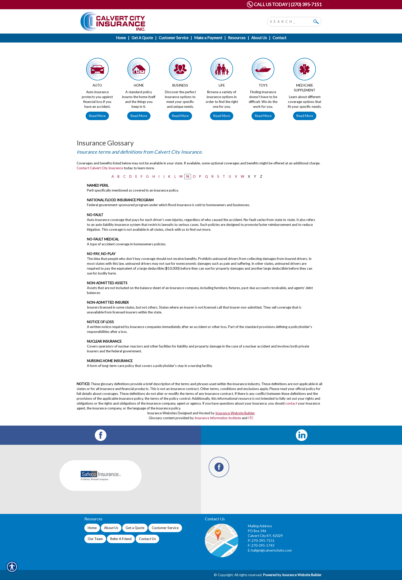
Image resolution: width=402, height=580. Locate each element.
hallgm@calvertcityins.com (271, 550)
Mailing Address (260, 526)
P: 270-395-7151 (261, 541)
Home (92, 528)
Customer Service (165, 528)
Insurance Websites (162, 413)
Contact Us (147, 539)
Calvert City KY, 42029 (265, 536)
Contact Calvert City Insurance (100, 168)
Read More (97, 116)
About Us (111, 528)
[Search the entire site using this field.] (290, 21)
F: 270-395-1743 (261, 545)
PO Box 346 (257, 531)
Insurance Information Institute (218, 418)
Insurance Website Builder (235, 413)
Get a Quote (135, 528)
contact (291, 403)
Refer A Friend (121, 539)
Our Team (95, 539)
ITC (251, 418)
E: (249, 550)
